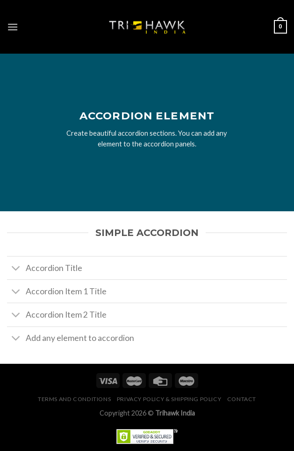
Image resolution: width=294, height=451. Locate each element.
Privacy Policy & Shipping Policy (169, 398)
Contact (241, 398)
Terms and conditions (74, 398)
